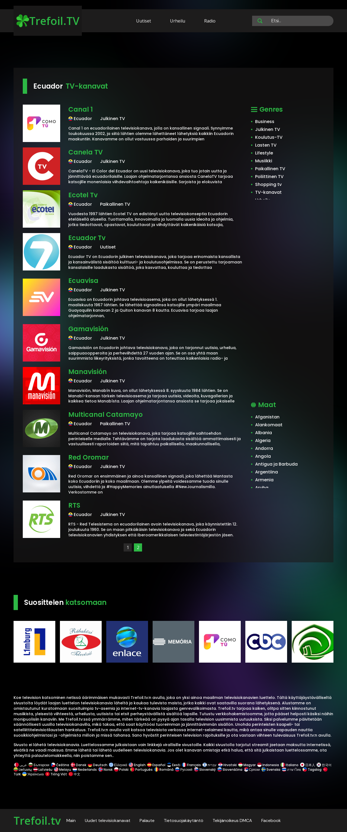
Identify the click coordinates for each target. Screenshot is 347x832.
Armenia (264, 480)
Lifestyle (264, 153)
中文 (74, 774)
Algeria (263, 440)
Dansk (78, 765)
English (137, 765)
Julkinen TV (267, 129)
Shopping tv (268, 184)
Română (163, 769)
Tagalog (312, 769)
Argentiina (266, 472)
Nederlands (85, 769)
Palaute (147, 820)
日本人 (307, 765)
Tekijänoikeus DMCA (232, 820)
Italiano (289, 765)
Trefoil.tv (37, 820)
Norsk (105, 769)
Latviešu (43, 769)
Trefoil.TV (47, 20)
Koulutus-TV (268, 137)
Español (156, 765)
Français (191, 765)
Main (71, 820)
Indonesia (268, 765)
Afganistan (267, 417)
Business (264, 121)
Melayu (62, 769)
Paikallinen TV (270, 169)
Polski (121, 769)
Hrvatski (227, 765)
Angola (263, 456)
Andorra (264, 448)
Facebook (271, 820)
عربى (21, 765)
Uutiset (143, 21)
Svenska (271, 769)
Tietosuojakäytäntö (183, 820)
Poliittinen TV (269, 176)
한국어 (324, 765)
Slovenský (205, 769)
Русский (183, 769)
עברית (209, 765)
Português (141, 769)
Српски (252, 769)
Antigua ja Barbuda (276, 464)
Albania (263, 433)
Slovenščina (230, 769)
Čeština (60, 765)
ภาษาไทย (291, 769)
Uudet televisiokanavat (107, 820)
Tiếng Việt (56, 774)
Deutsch (97, 765)
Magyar (246, 765)
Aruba (261, 488)
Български (39, 765)
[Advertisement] (173, 51)
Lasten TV (266, 145)
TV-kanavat (268, 192)
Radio (210, 21)
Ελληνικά (118, 765)
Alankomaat (268, 425)
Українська (32, 774)
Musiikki (263, 161)
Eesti (173, 765)
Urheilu (177, 21)
